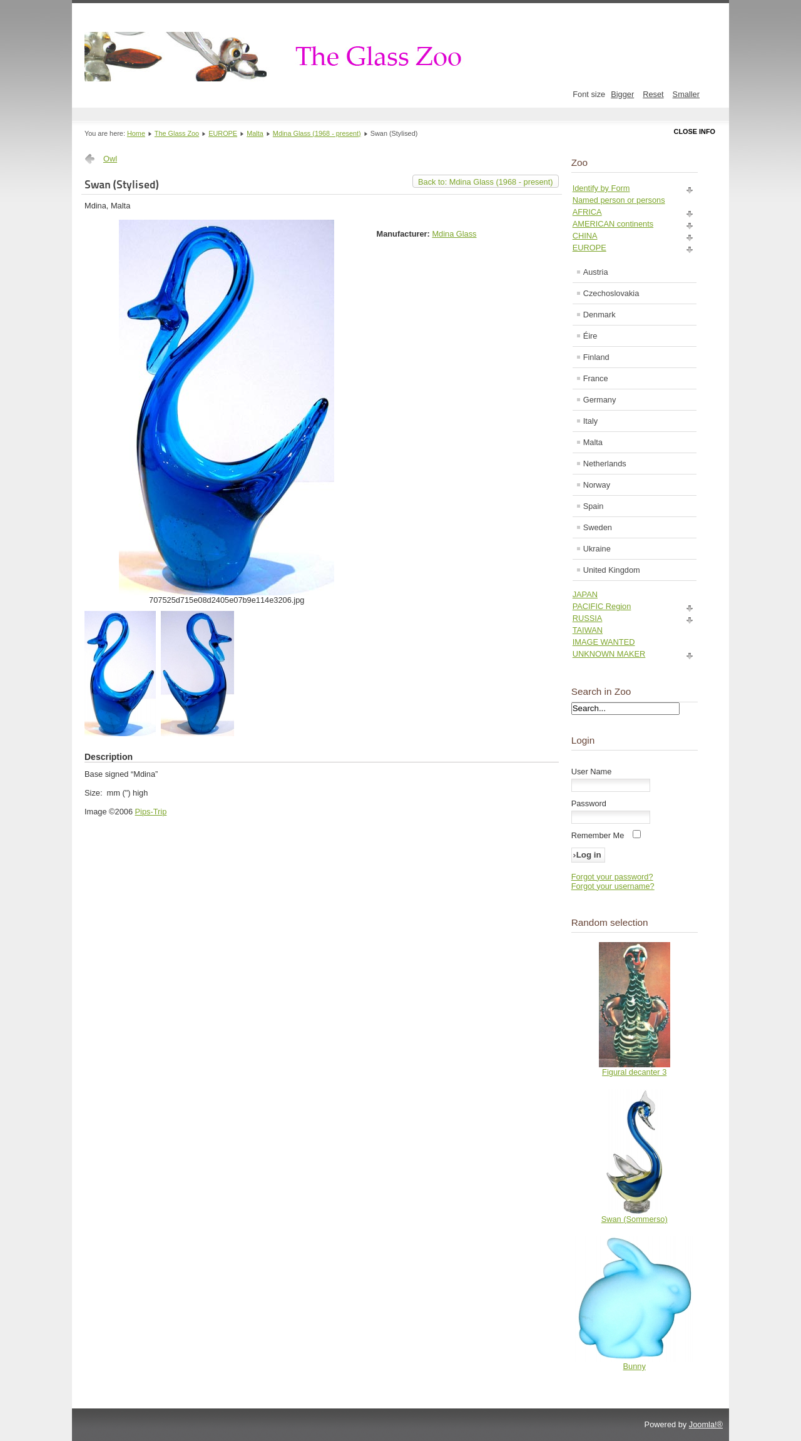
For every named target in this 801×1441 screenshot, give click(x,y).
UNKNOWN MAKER (609, 654)
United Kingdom (611, 570)
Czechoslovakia (611, 293)
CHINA (585, 235)
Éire (590, 336)
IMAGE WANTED (604, 642)
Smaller (686, 94)
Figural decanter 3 (634, 1072)
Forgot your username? (613, 886)
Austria (595, 272)
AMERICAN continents (613, 223)
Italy (590, 421)
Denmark (599, 314)
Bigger (622, 94)
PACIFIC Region (602, 606)
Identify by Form (601, 188)
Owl (110, 158)
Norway (596, 485)
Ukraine (597, 548)
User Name (591, 771)
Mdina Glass (454, 233)
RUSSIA (588, 618)
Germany (599, 399)
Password (588, 803)
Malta (255, 133)
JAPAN (585, 594)
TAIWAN (588, 630)
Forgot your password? (612, 876)
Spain (593, 506)
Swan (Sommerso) (634, 1219)
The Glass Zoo (177, 133)
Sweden (597, 527)
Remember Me (598, 835)
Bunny (634, 1366)
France (595, 378)
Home (136, 133)
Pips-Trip (151, 811)
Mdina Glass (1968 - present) (317, 133)
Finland (596, 357)
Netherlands (604, 463)
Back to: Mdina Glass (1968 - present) (485, 182)
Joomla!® (706, 1424)
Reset (653, 94)
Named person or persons (619, 200)
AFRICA (587, 212)
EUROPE (222, 133)
